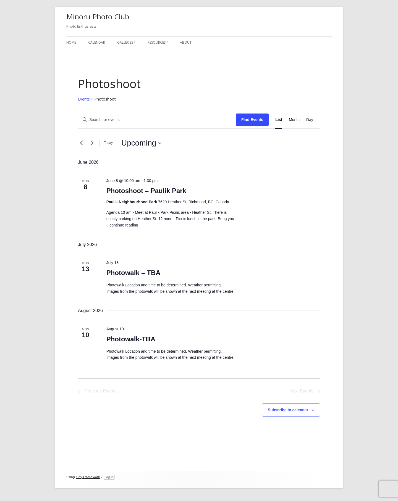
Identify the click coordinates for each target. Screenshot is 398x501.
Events (84, 99)
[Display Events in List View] (278, 119)
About (186, 42)
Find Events (252, 119)
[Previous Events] (81, 143)
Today (108, 143)
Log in (109, 477)
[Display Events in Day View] (309, 119)
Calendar (96, 42)
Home (71, 42)
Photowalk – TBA (133, 272)
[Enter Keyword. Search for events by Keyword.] (157, 119)
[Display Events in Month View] (294, 119)
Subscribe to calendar (288, 410)
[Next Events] (92, 143)
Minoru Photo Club (97, 17)
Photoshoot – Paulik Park (146, 190)
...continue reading (122, 225)
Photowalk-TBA (130, 339)
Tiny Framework (88, 477)
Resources (157, 42)
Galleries (125, 42)
